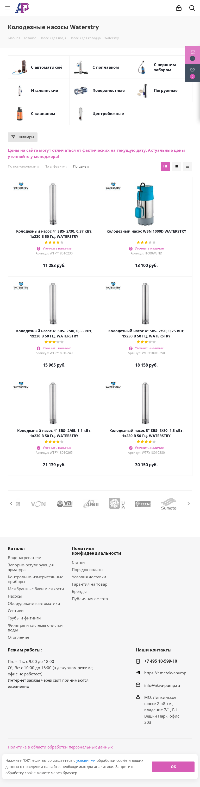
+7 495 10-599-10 (160, 661)
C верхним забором (165, 67)
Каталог (17, 548)
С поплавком (105, 67)
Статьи (78, 562)
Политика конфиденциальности (96, 551)
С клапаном (43, 113)
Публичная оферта (90, 598)
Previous (11, 503)
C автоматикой (46, 67)
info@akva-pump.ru (162, 685)
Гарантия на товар (89, 584)
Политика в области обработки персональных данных (60, 747)
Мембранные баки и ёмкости (36, 588)
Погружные (166, 90)
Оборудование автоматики (34, 603)
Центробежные (108, 113)
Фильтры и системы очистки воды (35, 627)
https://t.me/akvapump (165, 672)
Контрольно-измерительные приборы (35, 579)
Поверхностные (108, 90)
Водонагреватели (24, 557)
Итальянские (44, 90)
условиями (86, 760)
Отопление (18, 637)
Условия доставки (89, 576)
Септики (16, 610)
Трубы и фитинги (24, 617)
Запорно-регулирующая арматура (31, 567)
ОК (173, 766)
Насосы (15, 596)
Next (188, 503)
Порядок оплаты (87, 569)
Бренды (79, 591)
